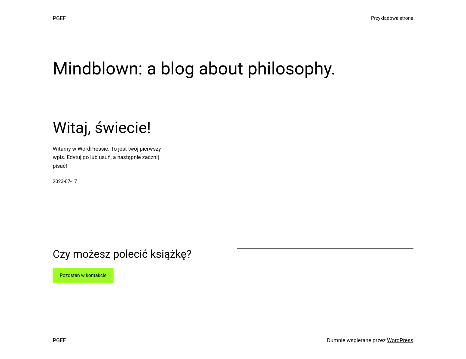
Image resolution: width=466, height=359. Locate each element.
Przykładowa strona (392, 18)
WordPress (400, 340)
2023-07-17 (65, 181)
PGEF (59, 18)
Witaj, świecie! (102, 128)
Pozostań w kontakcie (83, 275)
